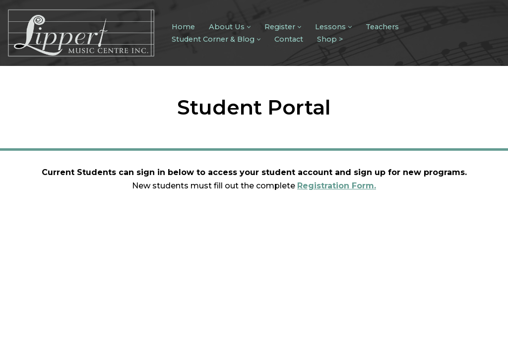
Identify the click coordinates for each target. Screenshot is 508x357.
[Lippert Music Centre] (81, 33)
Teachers (382, 26)
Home (183, 26)
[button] (249, 27)
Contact (288, 39)
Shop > (330, 39)
